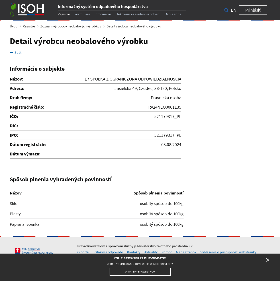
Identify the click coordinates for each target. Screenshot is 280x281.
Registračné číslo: (27, 107)
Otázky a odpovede (108, 252)
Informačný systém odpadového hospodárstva (103, 6)
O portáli (83, 252)
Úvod (14, 26)
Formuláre (82, 14)
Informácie (103, 14)
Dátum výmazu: (25, 154)
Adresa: (17, 88)
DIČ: (14, 125)
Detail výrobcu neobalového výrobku (133, 26)
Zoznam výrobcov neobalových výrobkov (70, 26)
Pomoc (166, 252)
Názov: (16, 79)
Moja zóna (173, 14)
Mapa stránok (186, 252)
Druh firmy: (21, 97)
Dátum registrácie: (28, 144)
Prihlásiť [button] (253, 10)
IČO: (14, 116)
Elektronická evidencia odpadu (138, 14)
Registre (64, 14)
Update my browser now (140, 271)
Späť (15, 52)
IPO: (14, 135)
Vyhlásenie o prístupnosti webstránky (228, 252)
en (234, 10)
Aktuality (150, 252)
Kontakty (133, 252)
